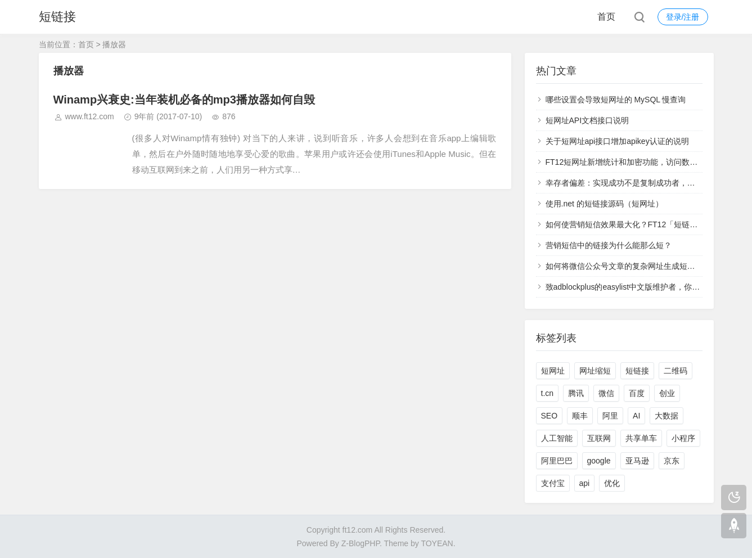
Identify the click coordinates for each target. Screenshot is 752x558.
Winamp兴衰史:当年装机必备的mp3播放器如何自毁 (184, 99)
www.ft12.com (89, 116)
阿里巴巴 (557, 460)
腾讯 (576, 393)
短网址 (553, 370)
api (584, 483)
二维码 (675, 370)
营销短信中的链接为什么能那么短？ (609, 245)
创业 (667, 393)
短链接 (57, 17)
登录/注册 (683, 16)
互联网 (599, 438)
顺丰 (580, 415)
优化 (612, 483)
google (599, 460)
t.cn (547, 393)
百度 (637, 393)
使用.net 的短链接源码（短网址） (604, 203)
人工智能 (557, 438)
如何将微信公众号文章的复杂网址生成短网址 (624, 266)
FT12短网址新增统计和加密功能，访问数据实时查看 (638, 162)
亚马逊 (637, 460)
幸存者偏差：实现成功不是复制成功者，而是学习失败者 (644, 182)
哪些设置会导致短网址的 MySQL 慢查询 (616, 99)
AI (636, 415)
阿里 (610, 415)
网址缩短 (595, 370)
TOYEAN (437, 543)
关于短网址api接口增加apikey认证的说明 (617, 141)
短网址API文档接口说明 (587, 120)
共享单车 (641, 438)
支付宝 (553, 483)
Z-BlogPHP (360, 543)
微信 (606, 393)
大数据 (666, 415)
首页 (606, 16)
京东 (671, 460)
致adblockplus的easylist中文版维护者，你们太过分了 (639, 286)
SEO (549, 415)
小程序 (683, 438)
